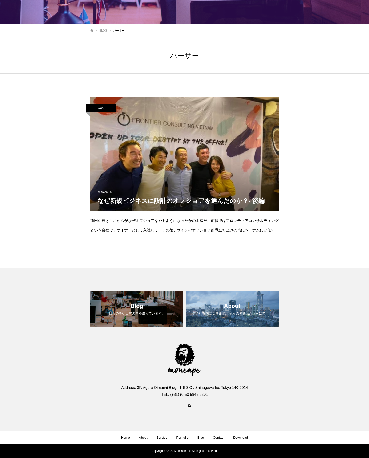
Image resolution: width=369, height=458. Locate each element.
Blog (200, 437)
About (143, 437)
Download (240, 437)
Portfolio (182, 437)
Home (125, 437)
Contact (218, 437)
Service (162, 437)
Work (101, 108)
